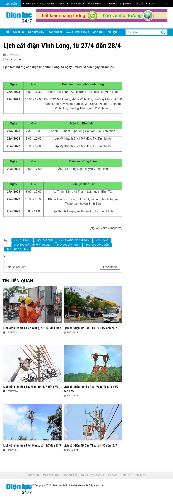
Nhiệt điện (75, 3)
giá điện (127, 3)
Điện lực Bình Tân (17, 249)
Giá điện (12, 39)
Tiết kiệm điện (93, 3)
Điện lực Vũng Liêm (97, 245)
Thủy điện (111, 3)
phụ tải (140, 3)
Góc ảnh (98, 32)
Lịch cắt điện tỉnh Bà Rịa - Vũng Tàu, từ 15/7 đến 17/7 (91, 389)
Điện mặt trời (47, 3)
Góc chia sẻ (55, 32)
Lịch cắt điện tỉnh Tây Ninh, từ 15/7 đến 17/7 (30, 386)
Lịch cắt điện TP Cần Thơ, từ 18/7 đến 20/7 (90, 328)
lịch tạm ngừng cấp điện (74, 240)
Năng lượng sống (77, 32)
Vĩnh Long (102, 240)
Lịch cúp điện (22, 240)
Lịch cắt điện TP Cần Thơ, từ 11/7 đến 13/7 (90, 445)
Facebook (111, 267)
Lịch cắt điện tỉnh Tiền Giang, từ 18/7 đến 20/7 (32, 328)
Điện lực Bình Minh (68, 245)
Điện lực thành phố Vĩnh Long (32, 245)
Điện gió (30, 3)
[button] (157, 3)
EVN (61, 3)
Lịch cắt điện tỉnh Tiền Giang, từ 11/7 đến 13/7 (32, 445)
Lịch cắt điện (45, 240)
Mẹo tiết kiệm (36, 32)
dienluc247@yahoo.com (91, 485)
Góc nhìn (18, 32)
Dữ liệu (112, 32)
